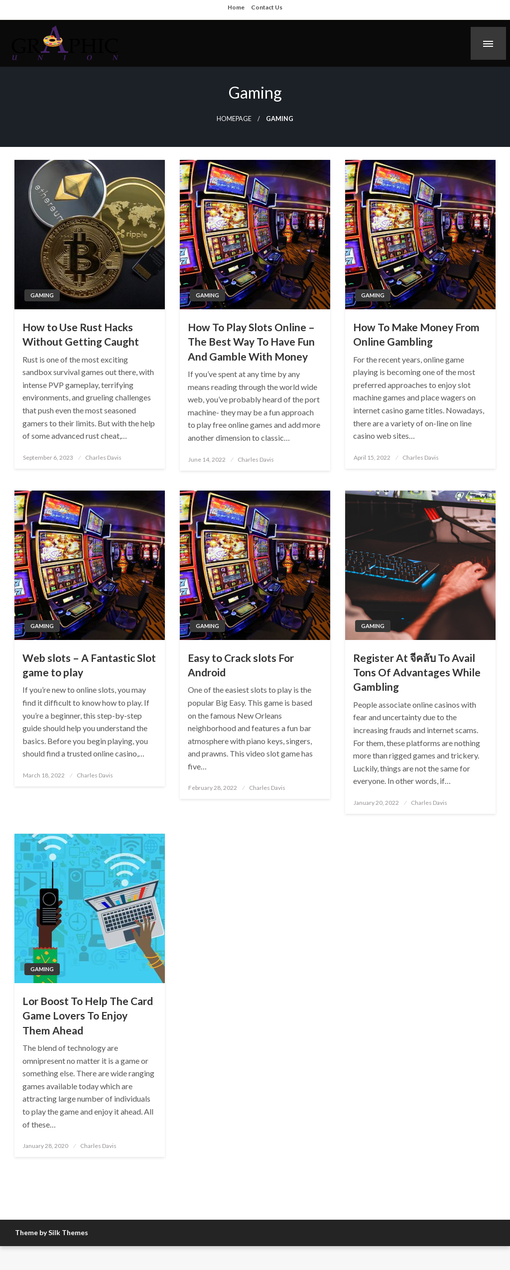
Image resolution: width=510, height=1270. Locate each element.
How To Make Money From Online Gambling (416, 334)
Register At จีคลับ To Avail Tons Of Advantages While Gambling (417, 672)
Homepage (234, 119)
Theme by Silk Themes (51, 1232)
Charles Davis (103, 457)
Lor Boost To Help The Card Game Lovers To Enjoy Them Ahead (87, 1015)
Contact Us (266, 7)
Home (236, 7)
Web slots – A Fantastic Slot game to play (89, 664)
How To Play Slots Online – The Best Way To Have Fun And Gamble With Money (251, 342)
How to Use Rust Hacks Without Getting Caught (80, 334)
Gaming (42, 295)
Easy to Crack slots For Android (241, 664)
